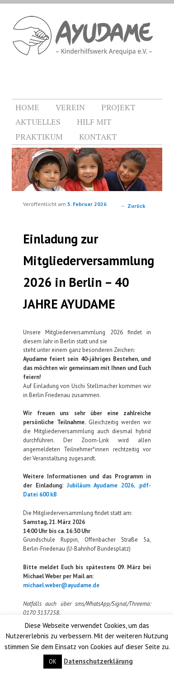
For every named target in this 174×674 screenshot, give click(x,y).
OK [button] (52, 661)
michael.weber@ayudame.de (61, 585)
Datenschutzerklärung (98, 661)
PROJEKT (118, 107)
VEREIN (70, 107)
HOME (27, 107)
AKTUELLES (38, 121)
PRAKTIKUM (39, 136)
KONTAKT (98, 136)
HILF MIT (94, 121)
